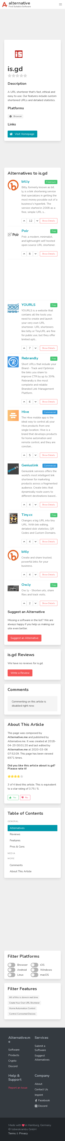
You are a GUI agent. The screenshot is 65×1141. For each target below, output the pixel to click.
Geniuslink (29, 465)
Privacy (23, 1133)
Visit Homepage (24, 134)
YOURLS (28, 304)
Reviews (15, 834)
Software (14, 1050)
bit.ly (25, 181)
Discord (13, 1066)
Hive (25, 411)
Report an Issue (17, 1088)
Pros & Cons (17, 847)
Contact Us (41, 1089)
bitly (25, 551)
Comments (16, 865)
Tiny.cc (27, 514)
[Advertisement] (32, 25)
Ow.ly (26, 584)
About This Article (21, 871)
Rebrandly (29, 358)
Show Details (48, 220)
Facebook (42, 1100)
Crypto (12, 1061)
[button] (60, 4)
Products (13, 1055)
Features (15, 840)
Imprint (39, 1095)
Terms (12, 1133)
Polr (25, 231)
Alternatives (17, 828)
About (38, 1084)
